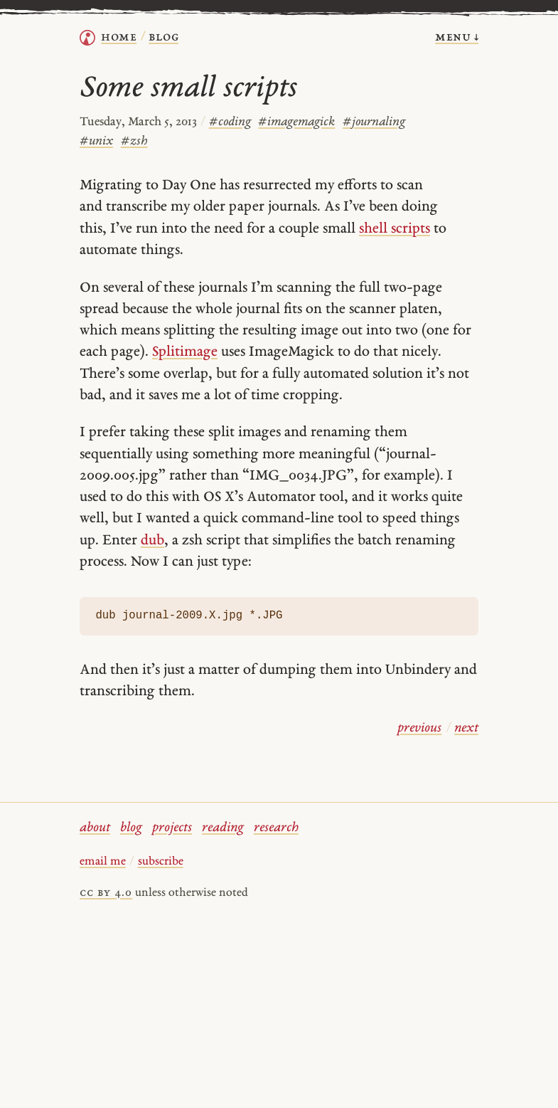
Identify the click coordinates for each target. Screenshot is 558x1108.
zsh (134, 141)
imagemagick (296, 122)
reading (223, 828)
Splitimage (185, 352)
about (95, 828)
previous (419, 728)
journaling (374, 122)
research (276, 828)
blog (131, 828)
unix (96, 141)
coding (230, 122)
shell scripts (394, 229)
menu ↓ (456, 37)
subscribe (160, 861)
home (118, 37)
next (466, 728)
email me (103, 861)
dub (152, 541)
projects (172, 828)
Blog (163, 37)
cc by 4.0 (106, 893)
